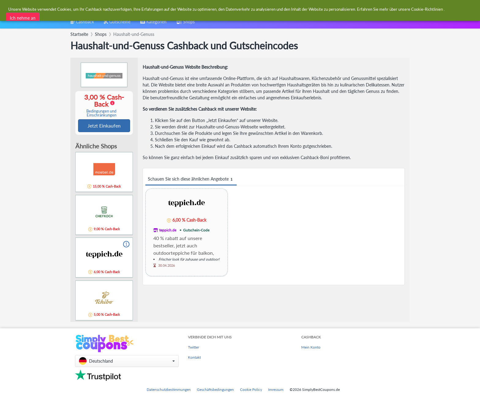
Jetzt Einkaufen (104, 126)
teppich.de (167, 230)
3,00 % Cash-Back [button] (101, 105)
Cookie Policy (251, 389)
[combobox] (225, 9)
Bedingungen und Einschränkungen (101, 113)
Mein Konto (311, 347)
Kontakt (194, 357)
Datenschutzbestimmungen (169, 389)
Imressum (275, 389)
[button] (127, 361)
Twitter (193, 347)
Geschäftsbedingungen (215, 389)
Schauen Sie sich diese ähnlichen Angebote (191, 179)
